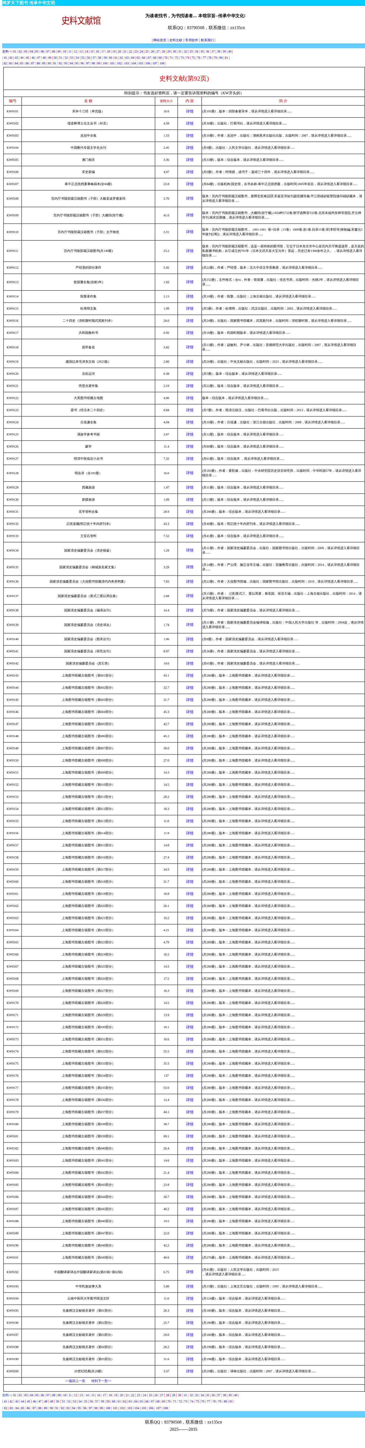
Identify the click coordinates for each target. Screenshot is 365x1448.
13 (80, 51)
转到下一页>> (101, 1381)
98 (93, 63)
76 (198, 58)
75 (193, 58)
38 (218, 51)
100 (105, 63)
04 (31, 51)
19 (114, 51)
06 (42, 51)
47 (38, 58)
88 (38, 63)
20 (119, 51)
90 (49, 63)
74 (187, 58)
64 (132, 58)
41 (5, 58)
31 (179, 51)
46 (33, 58)
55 (83, 58)
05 (37, 51)
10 (64, 51)
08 (53, 51)
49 (49, 58)
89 (43, 63)
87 (32, 63)
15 (92, 51)
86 (27, 63)
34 (196, 51)
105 (140, 63)
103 (126, 63)
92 (60, 63)
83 (10, 63)
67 (149, 58)
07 (48, 51)
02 (20, 51)
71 (171, 58)
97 (87, 63)
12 (75, 51)
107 (155, 63)
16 (97, 51)
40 (230, 51)
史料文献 (175, 40)
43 (16, 58)
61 (116, 58)
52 (66, 58)
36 (207, 51)
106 (147, 63)
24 (141, 51)
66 (143, 58)
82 (5, 63)
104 (133, 63)
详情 (190, 111)
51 (60, 58)
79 (215, 58)
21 (124, 51)
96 (82, 63)
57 (94, 58)
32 (185, 51)
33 (191, 51)
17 (103, 51)
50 (55, 58)
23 (135, 51)
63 (127, 58)
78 (209, 58)
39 (224, 51)
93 (65, 63)
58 (99, 58)
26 (152, 51)
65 (138, 58)
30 (174, 51)
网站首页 (159, 40)
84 (16, 63)
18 (108, 51)
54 (77, 58)
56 (88, 58)
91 (54, 63)
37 (213, 51)
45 (27, 58)
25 (147, 51)
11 (70, 51)
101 (112, 63)
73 (182, 58)
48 (44, 58)
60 (111, 58)
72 (176, 58)
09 (59, 51)
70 (165, 58)
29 (169, 51)
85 (21, 63)
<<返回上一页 (75, 1381)
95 (76, 63)
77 (205, 58)
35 (202, 51)
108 (162, 63)
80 (221, 58)
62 (121, 58)
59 (105, 58)
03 (25, 51)
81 (226, 58)
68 (154, 58)
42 (10, 58)
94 (71, 63)
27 (158, 51)
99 (98, 63)
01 (15, 51)
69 (160, 58)
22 (130, 51)
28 (163, 51)
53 (71, 58)
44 (21, 58)
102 (119, 63)
